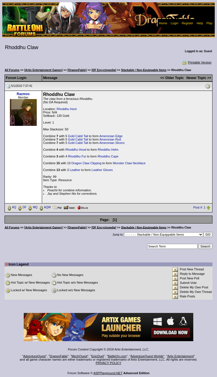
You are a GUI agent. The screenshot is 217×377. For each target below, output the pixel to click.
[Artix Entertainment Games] (43, 70)
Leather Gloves (102, 170)
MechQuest (79, 356)
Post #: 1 (199, 207)
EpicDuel (97, 356)
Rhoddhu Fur (77, 156)
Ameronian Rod (110, 139)
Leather (75, 170)
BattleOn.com (117, 356)
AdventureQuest (34, 356)
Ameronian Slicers (112, 142)
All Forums (12, 70)
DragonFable (59, 356)
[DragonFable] (77, 70)
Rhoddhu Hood (75, 149)
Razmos (23, 94)
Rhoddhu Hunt (67, 109)
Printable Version (196, 62)
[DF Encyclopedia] (104, 70)
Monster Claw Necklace (129, 163)
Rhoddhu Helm (108, 149)
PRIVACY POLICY (108, 363)
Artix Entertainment (180, 356)
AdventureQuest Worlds (147, 356)
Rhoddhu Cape (107, 156)
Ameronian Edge (111, 136)
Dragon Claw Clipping (86, 163)
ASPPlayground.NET (108, 373)
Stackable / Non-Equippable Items (143, 70)
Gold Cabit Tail (78, 136)
